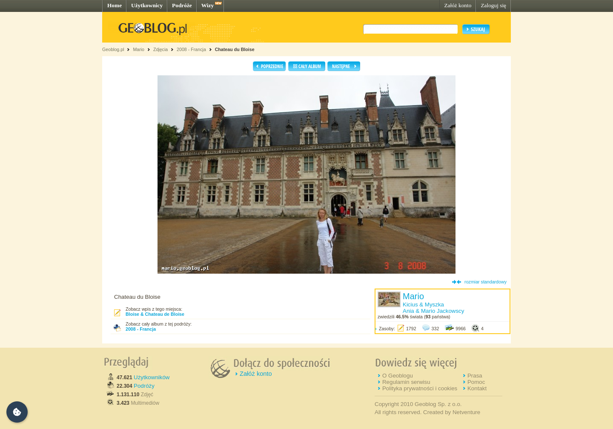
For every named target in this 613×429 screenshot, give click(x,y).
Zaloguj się (493, 5)
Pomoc (476, 382)
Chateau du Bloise (235, 49)
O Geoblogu (397, 375)
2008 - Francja (191, 49)
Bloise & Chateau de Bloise (155, 314)
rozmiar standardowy (485, 281)
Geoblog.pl (113, 49)
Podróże (182, 5)
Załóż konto (457, 5)
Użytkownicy (147, 5)
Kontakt (477, 388)
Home (114, 5)
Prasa (474, 375)
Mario (138, 49)
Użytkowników (151, 377)
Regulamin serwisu (406, 382)
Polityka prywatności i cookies (419, 388)
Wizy (207, 5)
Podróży (144, 386)
